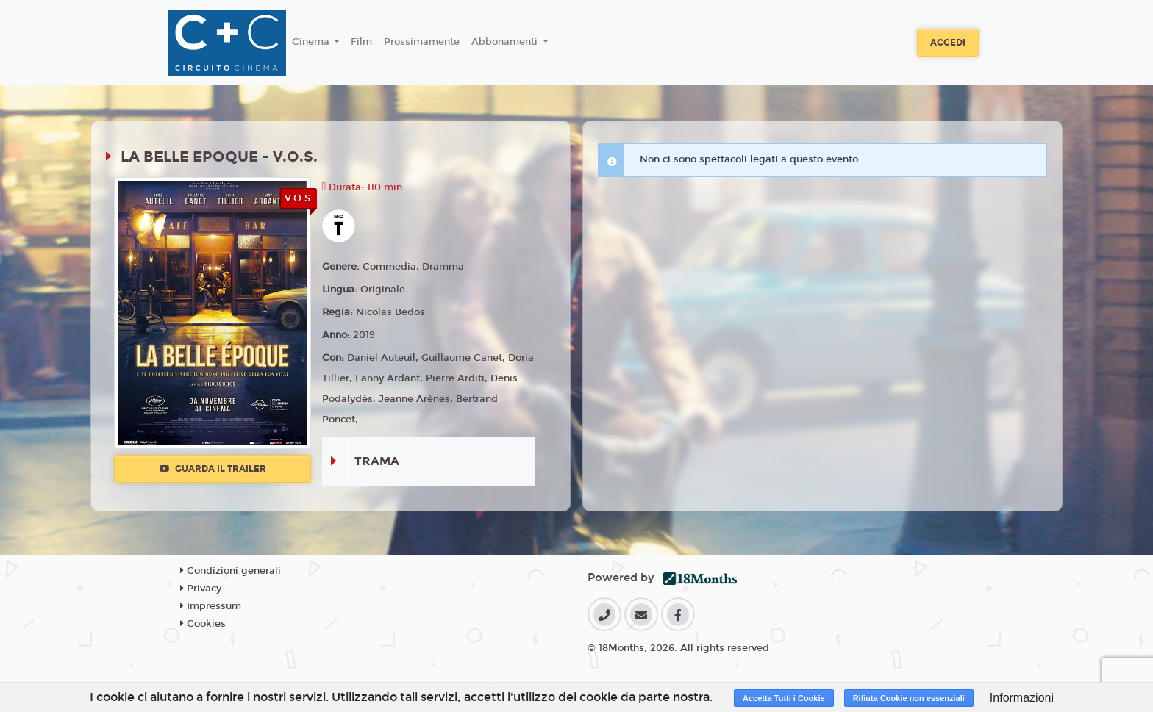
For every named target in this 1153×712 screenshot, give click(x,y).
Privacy (200, 588)
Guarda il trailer (213, 469)
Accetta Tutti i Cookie (784, 698)
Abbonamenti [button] (505, 42)
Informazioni (1022, 697)
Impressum (210, 606)
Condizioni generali (230, 571)
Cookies (203, 624)
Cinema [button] (312, 42)
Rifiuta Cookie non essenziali (909, 698)
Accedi (947, 42)
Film (361, 42)
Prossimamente (422, 42)
